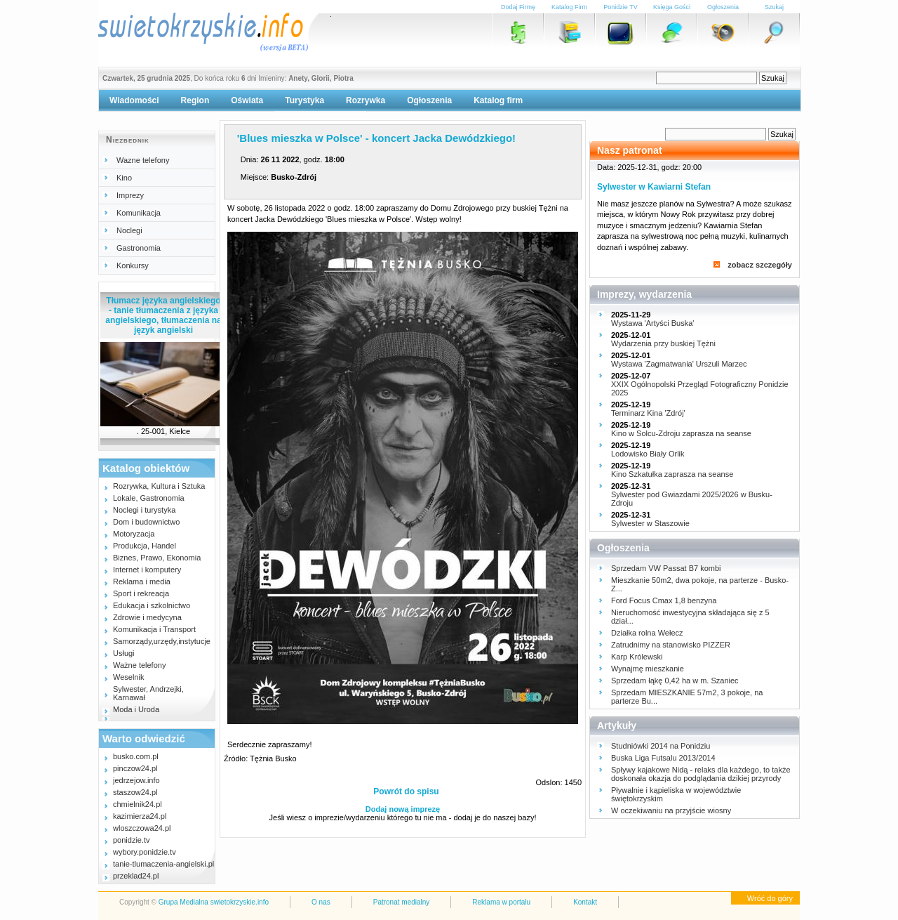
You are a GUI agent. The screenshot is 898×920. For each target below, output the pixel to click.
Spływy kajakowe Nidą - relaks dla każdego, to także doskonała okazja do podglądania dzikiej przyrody (701, 773)
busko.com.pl (136, 756)
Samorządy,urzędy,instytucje (161, 641)
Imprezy (130, 195)
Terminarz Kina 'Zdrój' (648, 413)
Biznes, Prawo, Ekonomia (157, 557)
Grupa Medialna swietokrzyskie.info (214, 902)
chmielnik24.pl (137, 804)
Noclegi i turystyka (144, 510)
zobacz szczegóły (760, 265)
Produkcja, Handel (144, 545)
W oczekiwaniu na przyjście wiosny (671, 810)
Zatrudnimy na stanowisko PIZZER (670, 644)
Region (195, 100)
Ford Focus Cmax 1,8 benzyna (663, 600)
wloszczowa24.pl (142, 828)
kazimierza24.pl (139, 816)
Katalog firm (498, 100)
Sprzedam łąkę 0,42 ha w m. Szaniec (675, 680)
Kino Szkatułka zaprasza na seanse (672, 474)
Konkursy (132, 265)
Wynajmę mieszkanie (647, 668)
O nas (320, 902)
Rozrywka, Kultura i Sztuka (159, 486)
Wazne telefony (142, 160)
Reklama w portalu (501, 902)
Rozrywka (365, 100)
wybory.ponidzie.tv (144, 852)
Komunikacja (138, 213)
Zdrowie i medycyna (147, 617)
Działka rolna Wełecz (647, 633)
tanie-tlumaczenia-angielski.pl (163, 864)
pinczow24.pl (135, 768)
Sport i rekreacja (141, 593)
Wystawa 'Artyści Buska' (652, 323)
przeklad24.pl (136, 876)
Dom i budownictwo (146, 522)
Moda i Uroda (136, 709)
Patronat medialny (401, 902)
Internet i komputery (147, 569)
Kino (124, 177)
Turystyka (304, 100)
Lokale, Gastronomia (149, 498)
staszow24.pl (135, 792)
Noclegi (129, 230)
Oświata (247, 100)
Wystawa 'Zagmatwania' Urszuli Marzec (679, 364)
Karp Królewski (636, 656)
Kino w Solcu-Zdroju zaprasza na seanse (681, 433)
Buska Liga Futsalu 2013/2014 (663, 758)
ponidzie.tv (131, 840)
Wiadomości (134, 100)
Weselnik (128, 677)
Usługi (124, 653)
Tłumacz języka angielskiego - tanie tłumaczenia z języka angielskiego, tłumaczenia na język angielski (163, 315)
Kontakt (585, 902)
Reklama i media (141, 581)
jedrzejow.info (136, 780)
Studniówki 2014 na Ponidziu (660, 746)
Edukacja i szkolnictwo (151, 605)
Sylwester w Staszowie (650, 523)
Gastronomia (138, 248)
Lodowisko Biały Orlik (648, 453)
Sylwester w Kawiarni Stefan (654, 187)
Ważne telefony (139, 665)
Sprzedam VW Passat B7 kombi (666, 568)
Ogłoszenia (429, 100)
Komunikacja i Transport (154, 629)
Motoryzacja (133, 534)
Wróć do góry (770, 898)
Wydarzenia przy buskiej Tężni (663, 343)
